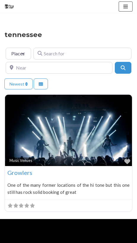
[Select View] (41, 83)
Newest (18, 83)
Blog (50, 237)
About (31, 237)
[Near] (59, 68)
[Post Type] (18, 53)
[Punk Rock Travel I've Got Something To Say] (9, 6)
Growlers (19, 172)
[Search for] (82, 53)
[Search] (123, 68)
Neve (9, 225)
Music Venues (20, 160)
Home (11, 237)
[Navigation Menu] (126, 6)
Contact (72, 237)
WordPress (53, 225)
